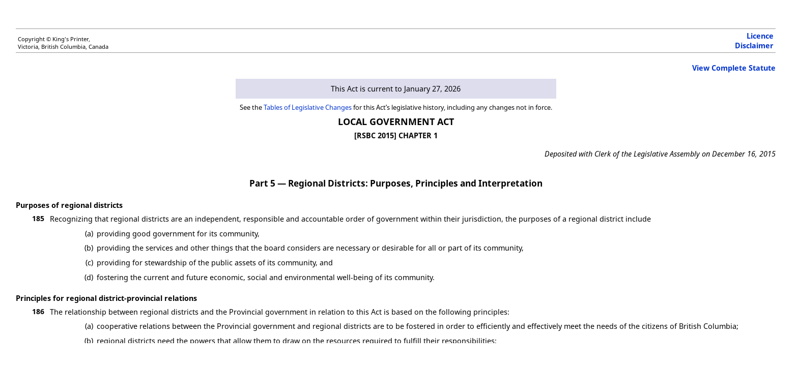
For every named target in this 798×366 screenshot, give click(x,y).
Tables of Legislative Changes (308, 107)
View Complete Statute (734, 68)
